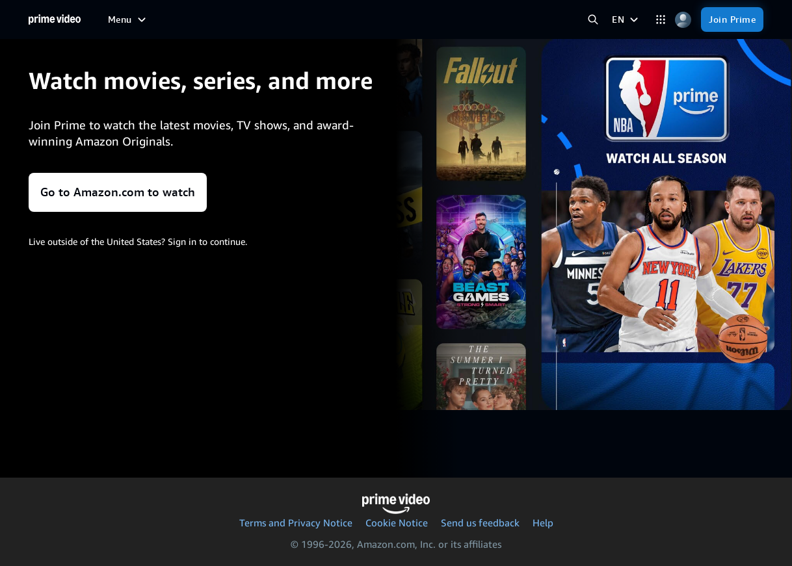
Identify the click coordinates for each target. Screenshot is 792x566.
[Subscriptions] (482, 19)
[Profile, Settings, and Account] (683, 20)
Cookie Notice (396, 522)
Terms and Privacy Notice (295, 522)
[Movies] (222, 19)
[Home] (55, 19)
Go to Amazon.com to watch (117, 192)
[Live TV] (411, 19)
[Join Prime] (732, 19)
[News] (367, 19)
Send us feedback (480, 522)
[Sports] (325, 19)
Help (543, 522)
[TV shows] (274, 19)
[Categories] (660, 20)
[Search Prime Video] (592, 20)
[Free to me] (167, 18)
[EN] (626, 19)
